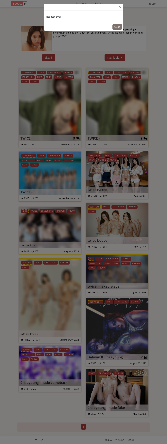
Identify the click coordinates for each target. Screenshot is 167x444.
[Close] (120, 7)
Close (117, 26)
